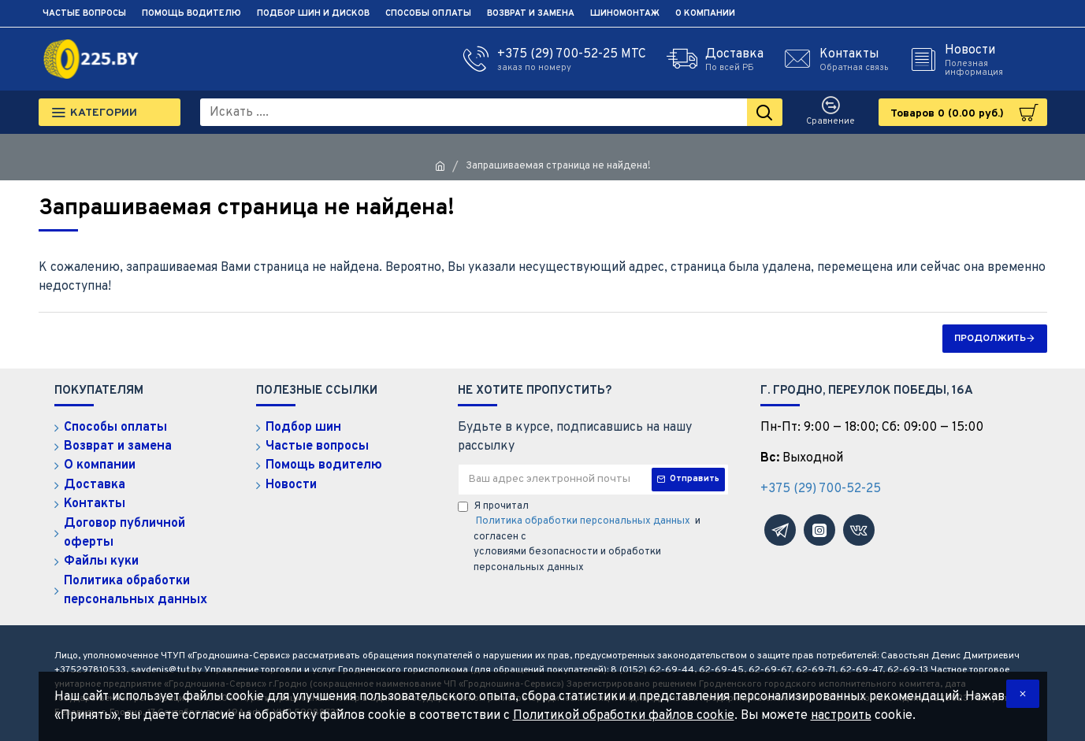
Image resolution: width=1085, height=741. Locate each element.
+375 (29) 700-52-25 (820, 489)
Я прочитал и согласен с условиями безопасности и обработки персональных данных (579, 537)
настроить (841, 716)
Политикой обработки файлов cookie (623, 716)
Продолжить (990, 338)
